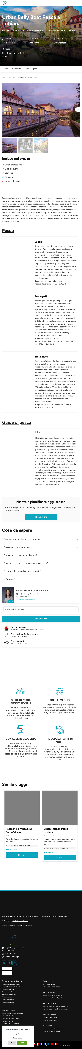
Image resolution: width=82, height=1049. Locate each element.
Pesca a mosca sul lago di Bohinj (11, 984)
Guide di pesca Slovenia (20, 921)
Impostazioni (17, 1038)
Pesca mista (47, 1026)
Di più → (22, 855)
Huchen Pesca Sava (7, 1021)
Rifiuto (12, 1043)
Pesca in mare (48, 981)
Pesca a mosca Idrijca (8, 999)
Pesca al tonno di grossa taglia (51, 986)
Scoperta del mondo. (25, 925)
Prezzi (6, 69)
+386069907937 (23, 597)
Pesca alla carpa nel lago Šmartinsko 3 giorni (55, 1009)
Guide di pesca (16, 422)
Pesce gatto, (13, 53)
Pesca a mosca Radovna (9, 994)
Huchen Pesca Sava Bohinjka (10, 1023)
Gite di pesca (11, 77)
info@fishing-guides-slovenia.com (29, 594)
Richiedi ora (41, 517)
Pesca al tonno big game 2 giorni (52, 998)
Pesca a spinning (8, 1010)
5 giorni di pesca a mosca (50, 1020)
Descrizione (16, 69)
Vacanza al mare (49, 992)
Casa (3, 77)
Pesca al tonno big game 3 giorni (52, 995)
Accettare (22, 1043)
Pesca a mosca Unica (8, 1002)
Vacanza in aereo (49, 1015)
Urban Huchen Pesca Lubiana (10, 1018)
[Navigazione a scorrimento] (78, 3)
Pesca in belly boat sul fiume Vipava (12, 1013)
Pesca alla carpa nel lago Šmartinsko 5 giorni (55, 1006)
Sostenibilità (67, 1046)
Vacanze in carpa (49, 1003)
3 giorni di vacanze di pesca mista (52, 1031)
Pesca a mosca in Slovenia (12, 981)
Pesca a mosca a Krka (8, 997)
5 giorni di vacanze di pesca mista (52, 1029)
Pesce (8, 230)
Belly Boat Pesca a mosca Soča (11, 986)
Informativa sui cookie (55, 1046)
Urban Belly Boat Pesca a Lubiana (11, 1016)
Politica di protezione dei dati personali (35, 1046)
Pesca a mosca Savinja (8, 992)
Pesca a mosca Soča (8, 1005)
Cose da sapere (31, 69)
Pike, (4, 53)
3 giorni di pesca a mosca (50, 1017)
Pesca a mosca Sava (8, 989)
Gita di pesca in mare (49, 984)
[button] (77, 109)
